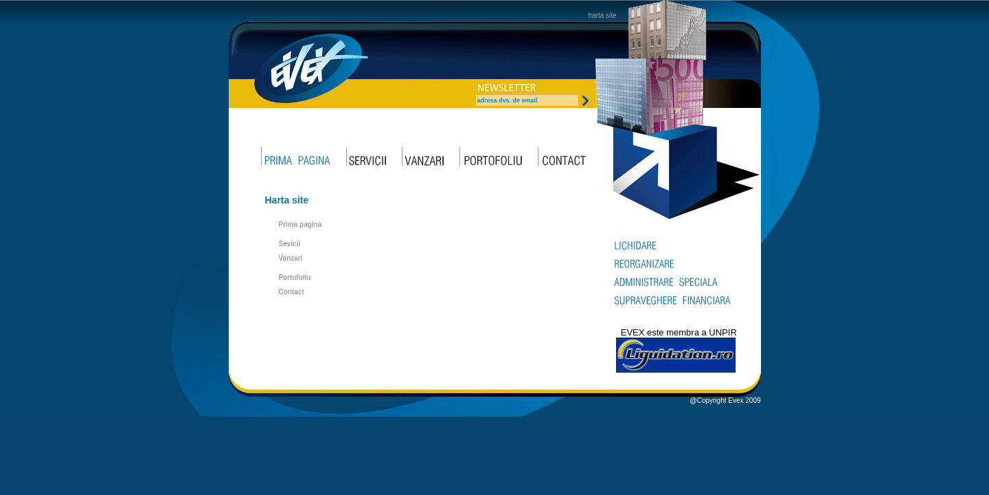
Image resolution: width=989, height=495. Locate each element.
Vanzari (291, 258)
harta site (603, 15)
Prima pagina (300, 224)
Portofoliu (295, 277)
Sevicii (290, 244)
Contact (291, 292)
